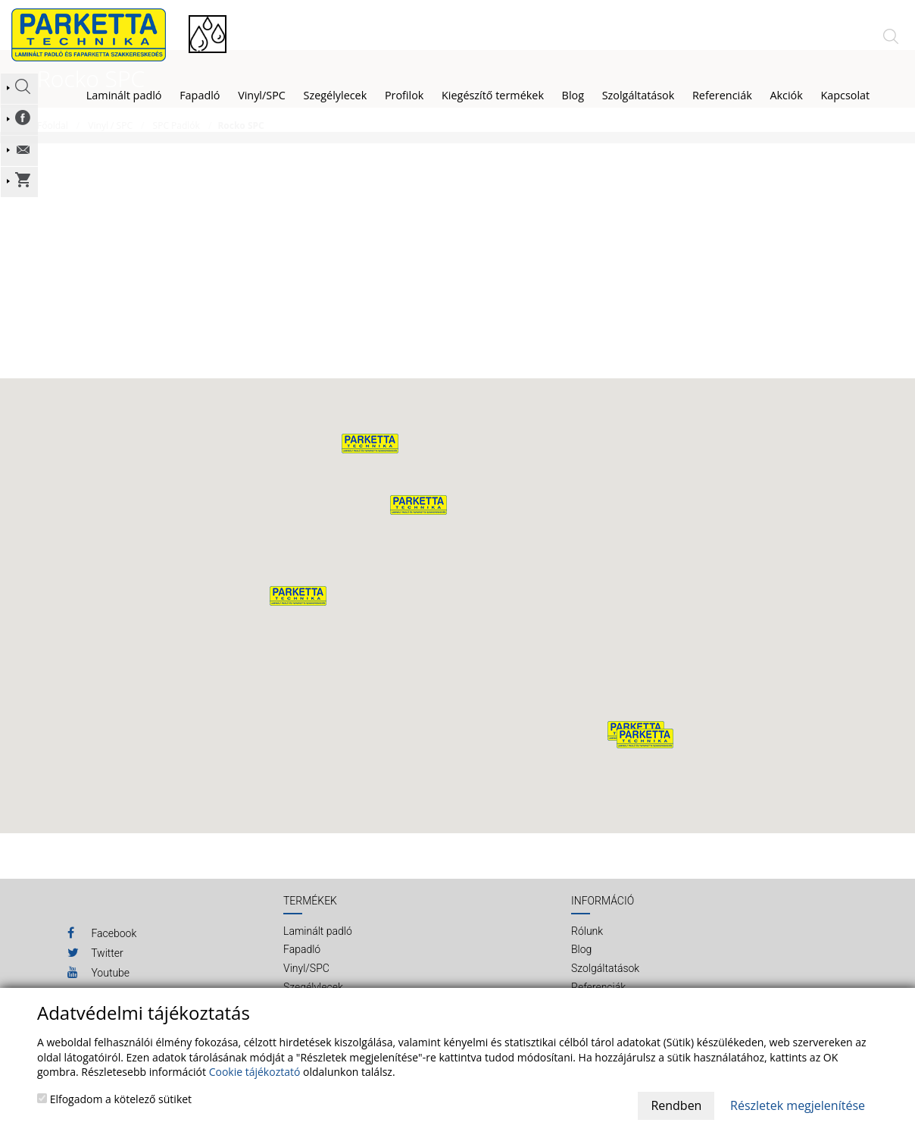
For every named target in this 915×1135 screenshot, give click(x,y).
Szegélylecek (335, 95)
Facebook (101, 956)
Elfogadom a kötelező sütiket (114, 1099)
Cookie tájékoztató (255, 1071)
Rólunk (587, 954)
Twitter (95, 976)
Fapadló (200, 95)
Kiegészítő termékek (493, 95)
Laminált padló (124, 95)
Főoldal (52, 148)
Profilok (404, 95)
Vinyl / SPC (110, 148)
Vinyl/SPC (262, 95)
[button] (418, 528)
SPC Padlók (176, 148)
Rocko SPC (240, 148)
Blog (581, 973)
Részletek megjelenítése (797, 1105)
